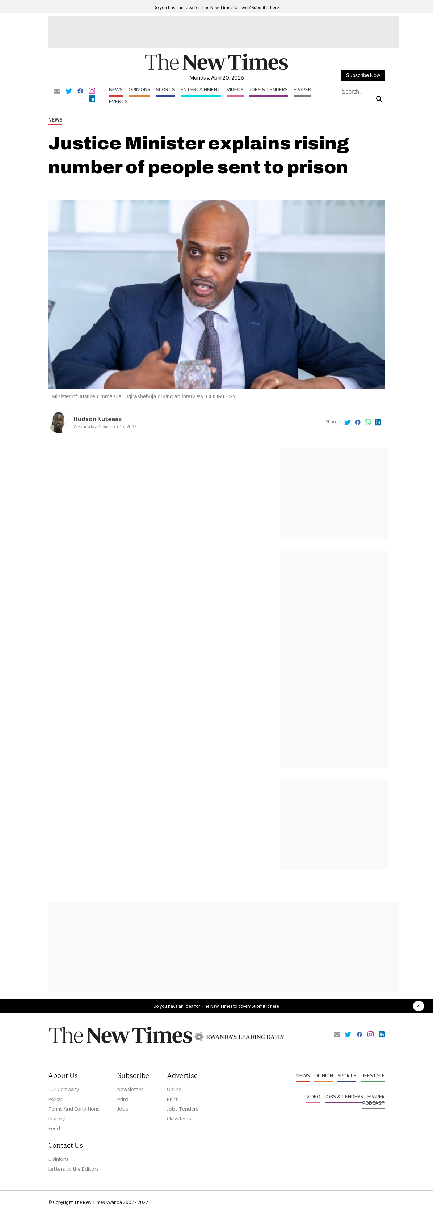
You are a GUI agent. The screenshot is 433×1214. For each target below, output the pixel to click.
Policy (55, 1099)
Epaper (302, 89)
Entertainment (201, 89)
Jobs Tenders (182, 1109)
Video (313, 1096)
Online (174, 1089)
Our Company (63, 1089)
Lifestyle (373, 1075)
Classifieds (179, 1118)
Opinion (323, 1075)
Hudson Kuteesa (97, 418)
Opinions (139, 89)
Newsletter (130, 1089)
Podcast (373, 1103)
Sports (165, 89)
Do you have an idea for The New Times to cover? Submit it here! (217, 7)
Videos (235, 89)
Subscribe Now (363, 75)
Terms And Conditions (74, 1109)
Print (122, 1099)
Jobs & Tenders (268, 89)
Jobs (122, 1109)
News (116, 89)
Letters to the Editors (73, 1169)
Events (118, 101)
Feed (54, 1128)
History (56, 1118)
